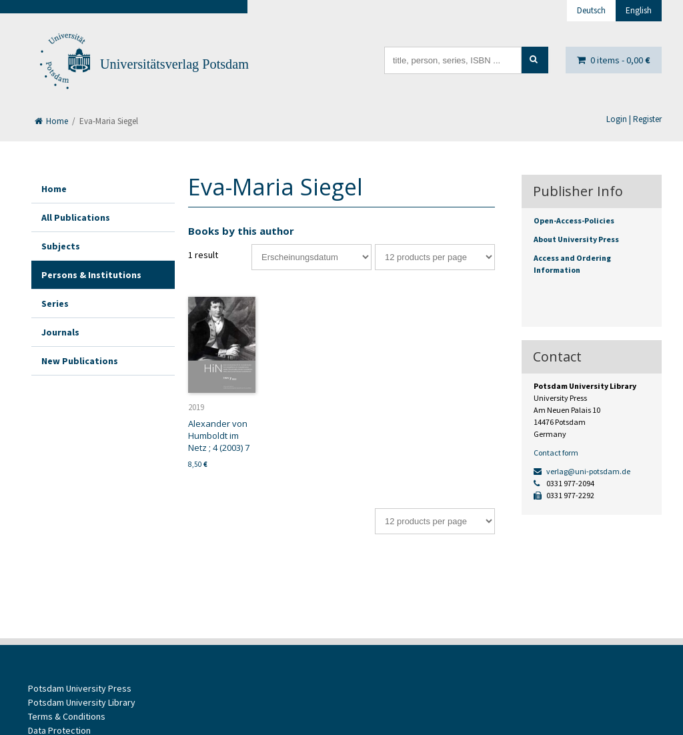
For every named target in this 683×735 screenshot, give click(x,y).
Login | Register (634, 119)
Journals (60, 332)
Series (55, 303)
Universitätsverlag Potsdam (174, 64)
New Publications (79, 361)
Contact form (556, 453)
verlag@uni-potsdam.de (582, 471)
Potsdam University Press (79, 688)
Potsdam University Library (81, 702)
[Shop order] (311, 257)
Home (51, 121)
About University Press (576, 239)
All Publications (75, 217)
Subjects (60, 246)
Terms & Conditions (66, 716)
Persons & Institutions (91, 275)
